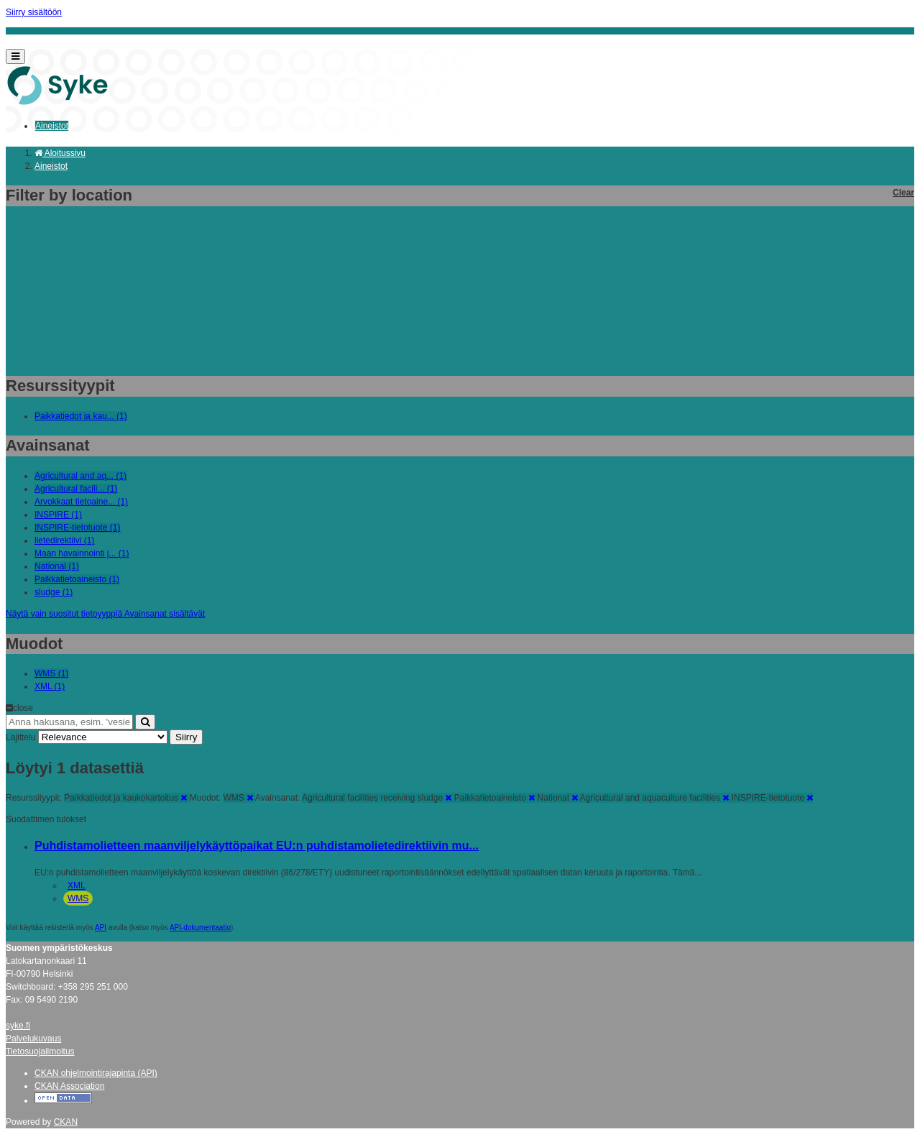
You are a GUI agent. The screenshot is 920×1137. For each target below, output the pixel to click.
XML (77, 885)
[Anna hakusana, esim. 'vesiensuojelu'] (69, 721)
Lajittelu (20, 737)
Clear (903, 193)
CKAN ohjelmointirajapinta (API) (95, 1073)
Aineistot (51, 126)
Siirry (186, 737)
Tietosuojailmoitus (40, 1051)
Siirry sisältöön (34, 12)
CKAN (66, 1122)
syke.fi (18, 1026)
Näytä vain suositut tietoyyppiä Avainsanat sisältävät (105, 614)
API (100, 927)
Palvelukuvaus (33, 1039)
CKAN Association (69, 1086)
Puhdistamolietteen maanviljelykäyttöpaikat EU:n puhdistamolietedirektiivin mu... (256, 845)
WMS (78, 898)
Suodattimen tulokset (46, 819)
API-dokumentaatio (200, 927)
